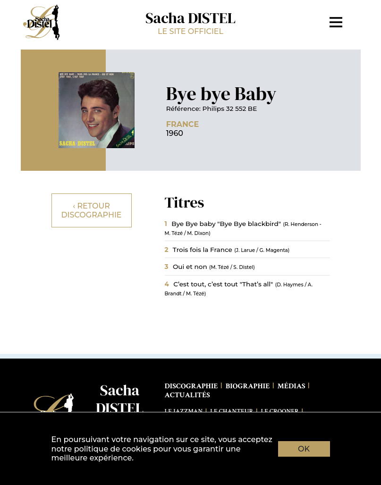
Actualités (187, 395)
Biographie (248, 386)
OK (304, 448)
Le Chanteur (231, 411)
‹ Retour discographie (91, 210)
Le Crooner (280, 411)
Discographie (191, 386)
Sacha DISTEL (190, 22)
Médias (291, 386)
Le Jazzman (184, 411)
